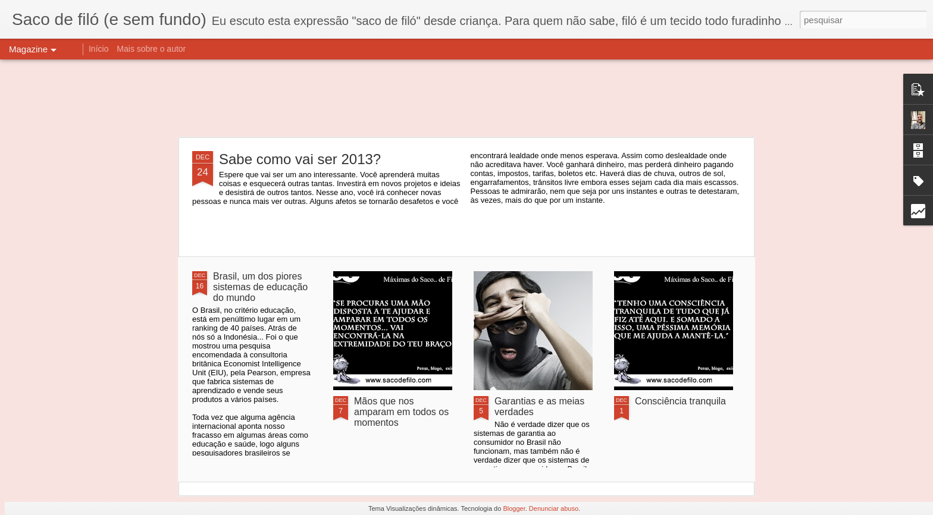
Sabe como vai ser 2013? (300, 159)
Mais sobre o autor (151, 49)
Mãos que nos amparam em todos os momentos (401, 412)
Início (98, 49)
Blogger (514, 508)
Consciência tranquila (680, 401)
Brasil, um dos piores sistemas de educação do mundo (260, 287)
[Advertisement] (466, 98)
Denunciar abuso (553, 508)
